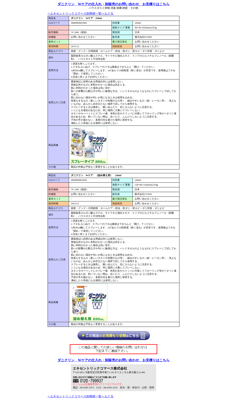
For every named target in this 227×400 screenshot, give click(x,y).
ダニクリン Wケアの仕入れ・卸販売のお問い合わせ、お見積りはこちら (113, 4)
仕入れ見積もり (127, 337)
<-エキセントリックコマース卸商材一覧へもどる (81, 13)
